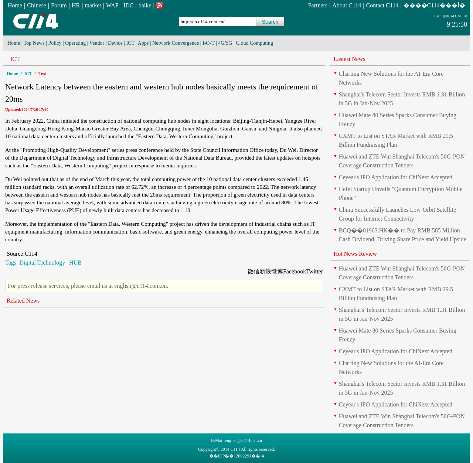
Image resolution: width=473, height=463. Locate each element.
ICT (130, 43)
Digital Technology (42, 262)
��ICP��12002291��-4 (236, 456)
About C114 (346, 5)
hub (172, 121)
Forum (59, 5)
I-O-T (208, 43)
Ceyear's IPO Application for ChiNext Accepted (395, 177)
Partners (317, 5)
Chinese (36, 5)
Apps (143, 43)
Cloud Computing (254, 43)
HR (76, 5)
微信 (253, 271)
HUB (75, 262)
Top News (34, 43)
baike (145, 5)
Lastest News (349, 59)
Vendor (96, 43)
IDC (128, 5)
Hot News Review (355, 254)
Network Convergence (175, 43)
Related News (23, 300)
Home (15, 5)
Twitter (314, 271)
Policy (55, 43)
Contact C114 (382, 5)
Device (115, 43)
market (93, 5)
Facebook (294, 271)
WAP (112, 5)
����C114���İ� (434, 5)
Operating (75, 43)
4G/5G (225, 43)
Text (42, 73)
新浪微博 (271, 271)
